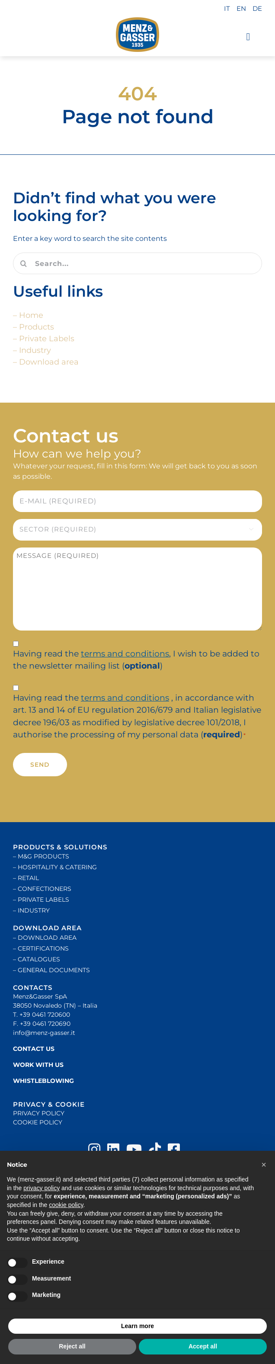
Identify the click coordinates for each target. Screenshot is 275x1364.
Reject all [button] (72, 1346)
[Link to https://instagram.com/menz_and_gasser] (94, 1149)
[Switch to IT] (227, 9)
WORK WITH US (38, 1065)
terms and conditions (125, 654)
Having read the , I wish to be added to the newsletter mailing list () (136, 660)
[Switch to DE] (257, 9)
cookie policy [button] (66, 1204)
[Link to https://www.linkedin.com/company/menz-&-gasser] (113, 1149)
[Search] (24, 263)
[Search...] (137, 263)
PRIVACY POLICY (38, 1113)
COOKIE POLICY (37, 1122)
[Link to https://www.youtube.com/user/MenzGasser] (134, 1149)
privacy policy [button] (41, 1188)
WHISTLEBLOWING (43, 1081)
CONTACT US (33, 1049)
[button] (264, 1165)
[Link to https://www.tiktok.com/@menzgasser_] (155, 1149)
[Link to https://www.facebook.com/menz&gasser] (174, 1149)
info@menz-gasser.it (44, 1033)
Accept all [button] (203, 1346)
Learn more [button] (137, 1325)
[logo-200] (137, 34)
